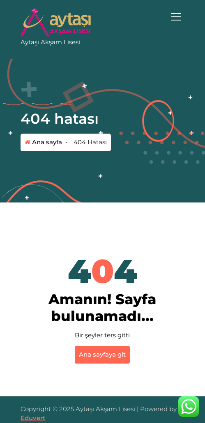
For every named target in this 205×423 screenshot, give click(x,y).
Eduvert (33, 418)
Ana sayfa (43, 142)
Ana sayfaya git (102, 354)
